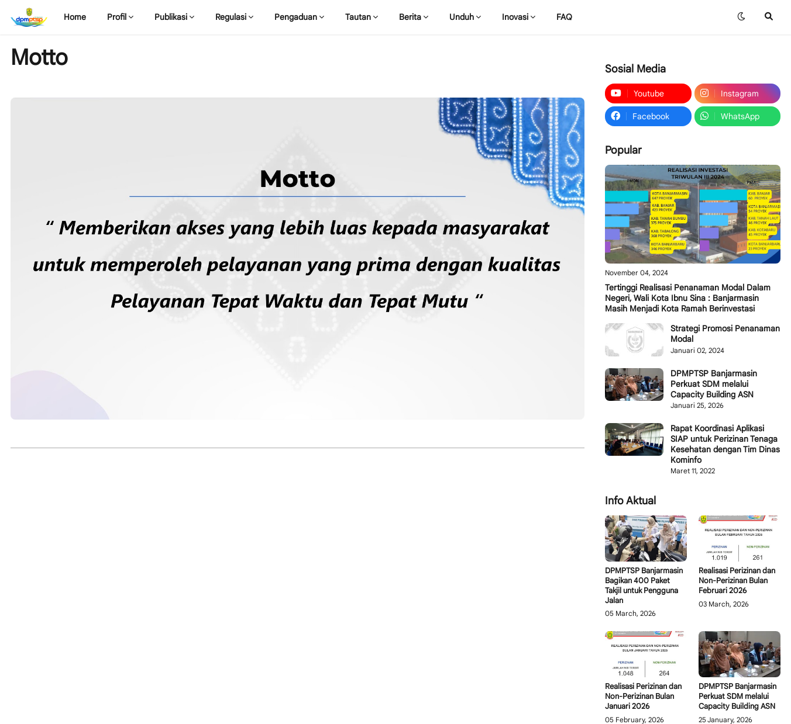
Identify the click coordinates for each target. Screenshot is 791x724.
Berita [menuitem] (410, 17)
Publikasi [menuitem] (170, 17)
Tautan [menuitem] (358, 17)
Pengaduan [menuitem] (295, 17)
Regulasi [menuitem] (230, 17)
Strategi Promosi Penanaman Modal (725, 333)
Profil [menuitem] (116, 17)
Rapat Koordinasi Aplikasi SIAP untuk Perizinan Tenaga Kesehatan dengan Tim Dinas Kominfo (725, 444)
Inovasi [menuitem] (515, 17)
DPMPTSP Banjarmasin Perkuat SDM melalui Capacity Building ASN (713, 384)
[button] (741, 17)
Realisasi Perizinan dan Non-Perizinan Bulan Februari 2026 (737, 580)
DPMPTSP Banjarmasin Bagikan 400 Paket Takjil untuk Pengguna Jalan (644, 585)
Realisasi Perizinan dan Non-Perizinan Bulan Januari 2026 (643, 696)
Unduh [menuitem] (461, 17)
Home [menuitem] (75, 17)
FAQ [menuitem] (564, 17)
